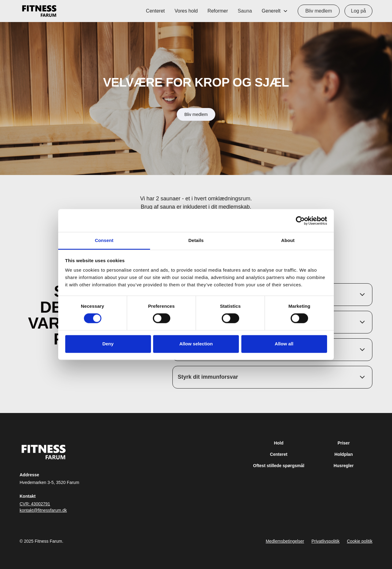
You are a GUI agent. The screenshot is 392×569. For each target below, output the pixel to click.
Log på (358, 10)
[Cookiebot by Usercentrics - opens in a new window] (300, 220)
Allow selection (196, 343)
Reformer (218, 10)
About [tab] (288, 240)
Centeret (155, 10)
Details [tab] (196, 240)
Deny (108, 343)
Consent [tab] (104, 240)
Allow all (284, 343)
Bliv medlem (318, 10)
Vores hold (186, 10)
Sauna (245, 10)
